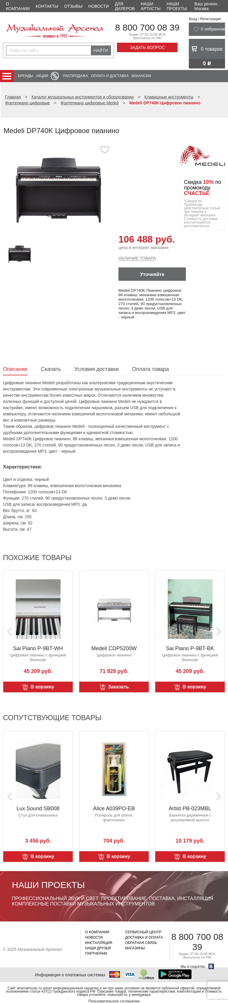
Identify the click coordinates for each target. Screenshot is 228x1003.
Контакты (47, 6)
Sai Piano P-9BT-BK (190, 648)
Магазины (135, 948)
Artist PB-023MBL (190, 808)
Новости (98, 6)
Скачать (51, 369)
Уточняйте (152, 274)
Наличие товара (137, 258)
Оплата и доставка (110, 76)
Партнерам (96, 953)
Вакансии (141, 76)
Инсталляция (98, 943)
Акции (42, 76)
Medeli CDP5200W (114, 648)
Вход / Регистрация (205, 19)
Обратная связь (141, 943)
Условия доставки (96, 369)
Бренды (25, 76)
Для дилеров (125, 6)
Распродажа (75, 76)
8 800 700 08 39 (147, 27)
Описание (15, 369)
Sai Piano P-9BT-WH (38, 648)
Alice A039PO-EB (114, 808)
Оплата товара (150, 369)
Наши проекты (177, 6)
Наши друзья (98, 948)
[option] (58, 191)
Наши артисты (151, 6)
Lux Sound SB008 (37, 808)
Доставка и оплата (144, 937)
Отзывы (73, 6)
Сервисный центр (143, 932)
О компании (18, 6)
